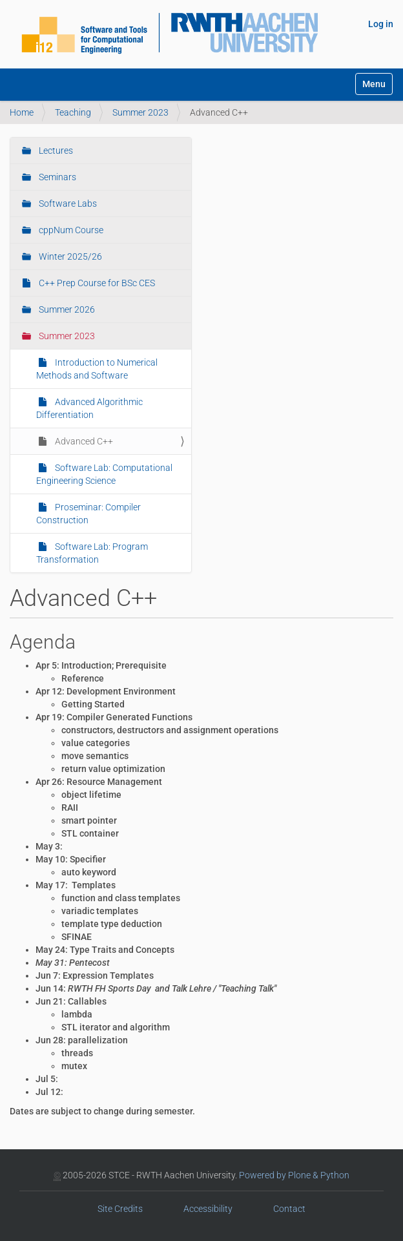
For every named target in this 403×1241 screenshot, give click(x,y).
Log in (380, 24)
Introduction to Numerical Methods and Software (97, 369)
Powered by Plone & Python (294, 1175)
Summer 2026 (66, 309)
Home (22, 112)
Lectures (55, 150)
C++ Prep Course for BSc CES (96, 283)
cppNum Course (70, 230)
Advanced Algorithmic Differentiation (89, 408)
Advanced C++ (83, 441)
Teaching (73, 112)
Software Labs (67, 203)
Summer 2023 (140, 112)
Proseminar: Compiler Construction (88, 513)
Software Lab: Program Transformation (92, 553)
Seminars (56, 177)
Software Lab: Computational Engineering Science (104, 474)
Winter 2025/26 (69, 256)
